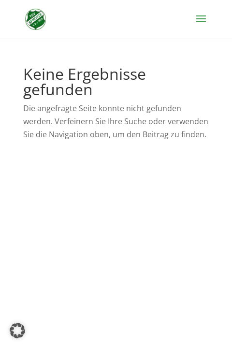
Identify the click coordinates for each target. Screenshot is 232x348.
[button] (17, 330)
